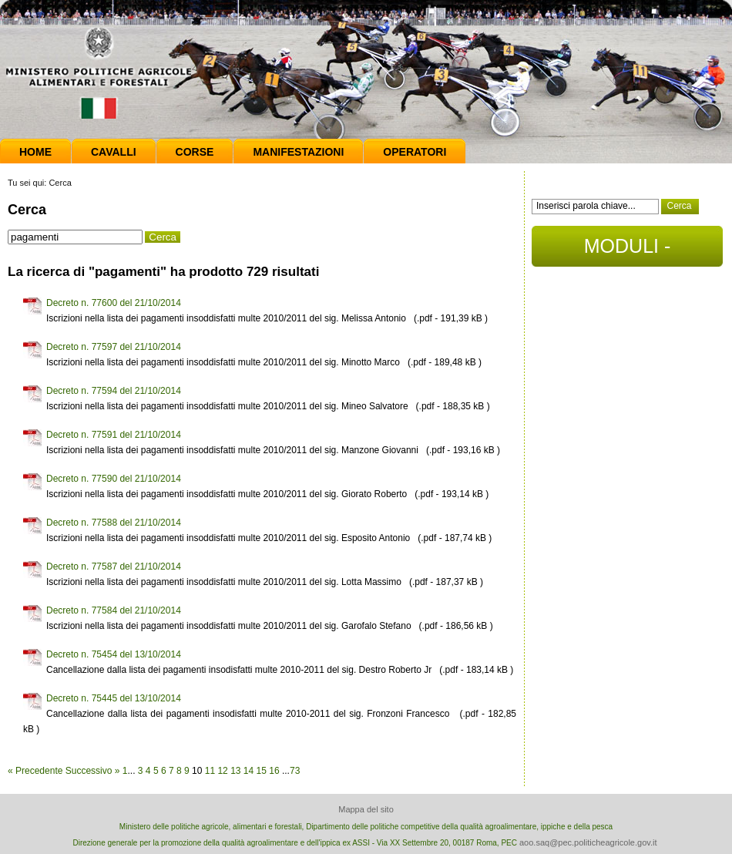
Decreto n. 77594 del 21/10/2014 (113, 390)
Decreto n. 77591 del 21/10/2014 (113, 434)
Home (35, 152)
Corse (195, 152)
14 (248, 770)
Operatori (414, 152)
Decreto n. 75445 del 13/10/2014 (113, 698)
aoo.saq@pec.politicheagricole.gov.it (588, 842)
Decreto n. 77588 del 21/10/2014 (113, 522)
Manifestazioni (298, 152)
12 (222, 770)
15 (262, 770)
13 (235, 770)
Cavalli (113, 152)
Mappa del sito (366, 809)
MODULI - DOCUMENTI (627, 251)
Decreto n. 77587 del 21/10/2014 (113, 566)
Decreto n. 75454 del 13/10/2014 (113, 654)
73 (295, 770)
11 (210, 770)
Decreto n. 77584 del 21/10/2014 (113, 610)
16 (274, 770)
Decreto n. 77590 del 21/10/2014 (113, 478)
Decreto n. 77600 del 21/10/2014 (113, 303)
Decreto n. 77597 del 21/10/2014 (113, 346)
